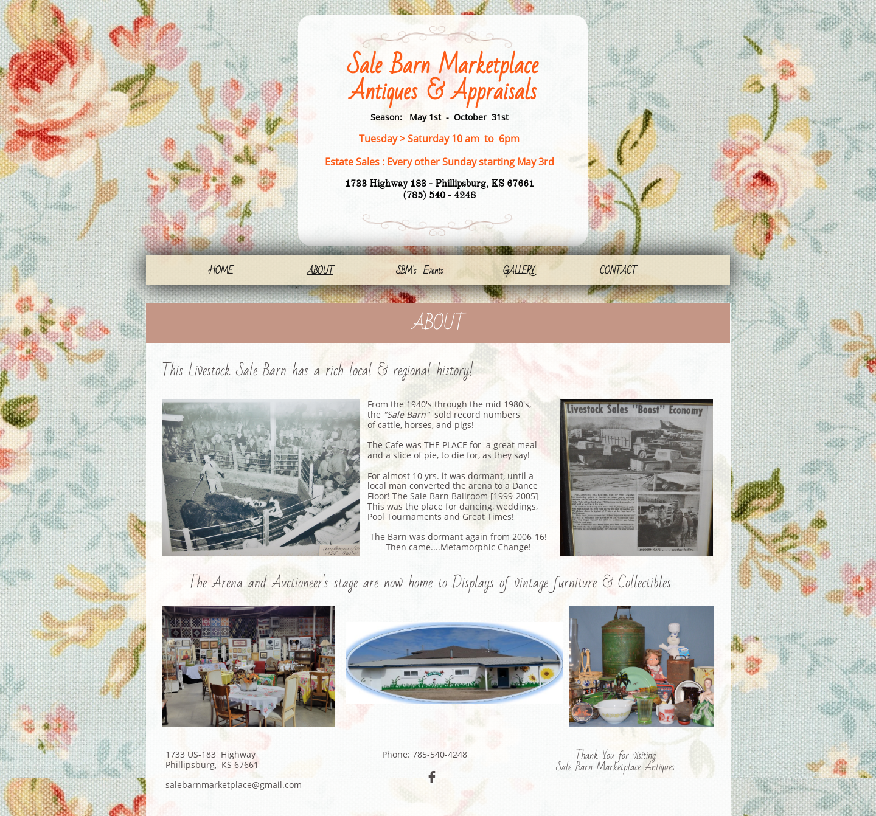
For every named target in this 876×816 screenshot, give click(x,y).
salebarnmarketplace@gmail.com (234, 784)
